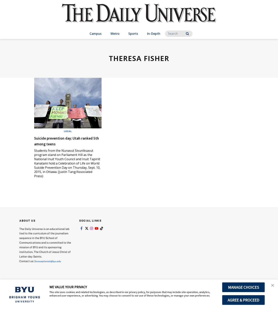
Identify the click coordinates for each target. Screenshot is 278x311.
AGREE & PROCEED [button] (243, 300)
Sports (133, 33)
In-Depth (153, 33)
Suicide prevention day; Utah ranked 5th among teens (67, 141)
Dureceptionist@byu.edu (49, 261)
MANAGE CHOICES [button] (243, 287)
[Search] (179, 33)
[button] (271, 286)
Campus (96, 33)
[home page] (139, 17)
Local (68, 131)
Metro (115, 33)
